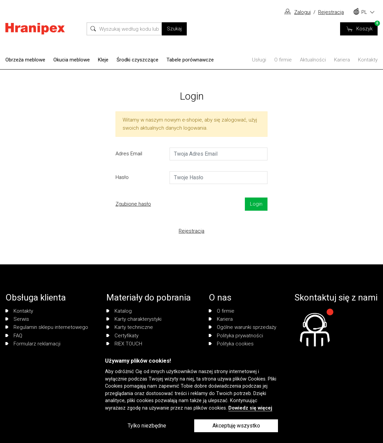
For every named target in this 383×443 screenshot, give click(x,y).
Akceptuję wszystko (236, 425)
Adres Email (129, 154)
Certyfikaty (122, 336)
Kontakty (368, 60)
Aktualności (313, 60)
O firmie (283, 60)
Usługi (259, 60)
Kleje (103, 60)
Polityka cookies (231, 344)
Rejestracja (331, 12)
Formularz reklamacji (32, 344)
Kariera (342, 60)
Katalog (119, 311)
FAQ (13, 336)
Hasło (122, 177)
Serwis (17, 319)
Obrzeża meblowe (25, 60)
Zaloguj (302, 12)
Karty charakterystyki (133, 319)
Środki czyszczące (137, 60)
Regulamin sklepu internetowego (46, 327)
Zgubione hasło (133, 204)
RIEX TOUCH (124, 344)
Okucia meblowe (71, 60)
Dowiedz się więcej (250, 408)
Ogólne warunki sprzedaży (242, 327)
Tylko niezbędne (147, 425)
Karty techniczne (129, 327)
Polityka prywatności (236, 336)
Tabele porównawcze (190, 60)
